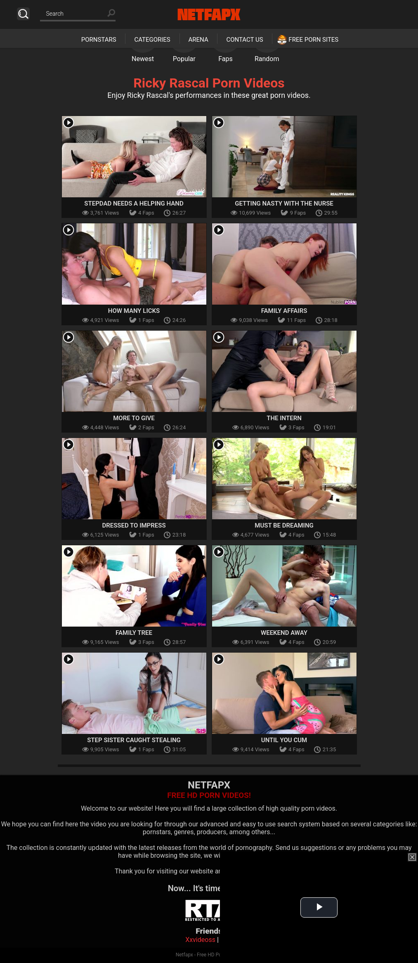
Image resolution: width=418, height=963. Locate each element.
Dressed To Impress (133, 525)
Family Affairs (284, 311)
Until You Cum (284, 740)
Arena (198, 39)
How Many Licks (134, 311)
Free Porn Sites (313, 39)
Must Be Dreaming (284, 525)
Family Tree (134, 632)
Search (23, 13)
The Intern (284, 418)
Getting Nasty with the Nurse (284, 203)
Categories (152, 39)
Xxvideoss (200, 940)
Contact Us (244, 39)
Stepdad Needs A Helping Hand (133, 203)
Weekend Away (284, 632)
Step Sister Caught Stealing (134, 740)
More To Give (134, 418)
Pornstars (98, 39)
